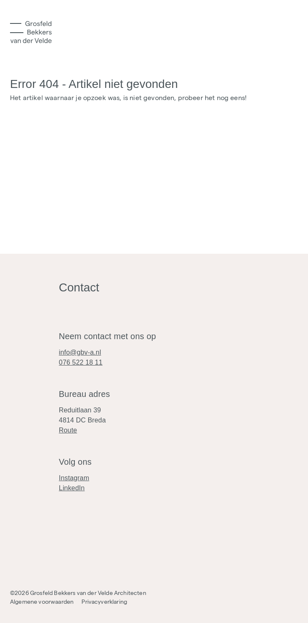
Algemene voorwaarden (42, 601)
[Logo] (31, 32)
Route (68, 430)
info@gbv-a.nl (80, 352)
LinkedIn (72, 488)
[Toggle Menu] (16, 28)
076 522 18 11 (80, 362)
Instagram (74, 477)
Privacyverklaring (104, 601)
